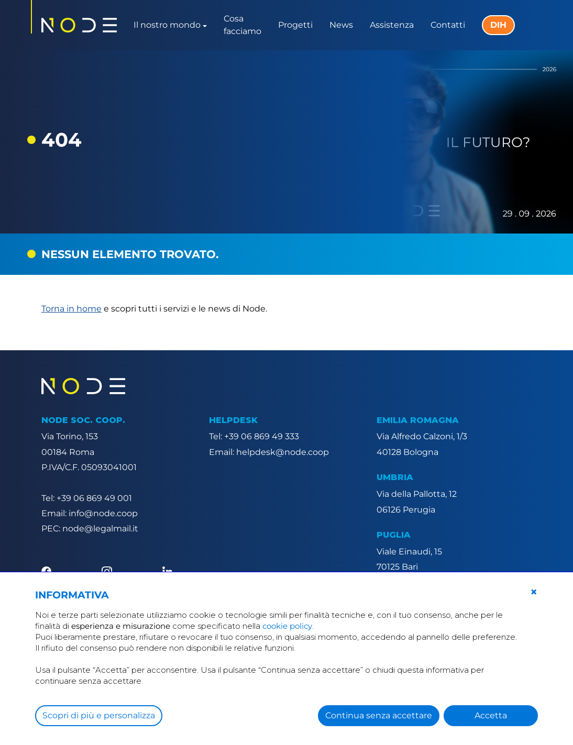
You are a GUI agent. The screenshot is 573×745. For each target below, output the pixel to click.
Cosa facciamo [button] (242, 25)
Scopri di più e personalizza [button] (98, 715)
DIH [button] (498, 25)
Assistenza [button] (392, 25)
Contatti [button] (448, 25)
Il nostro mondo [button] (167, 25)
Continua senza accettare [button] (378, 715)
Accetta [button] (491, 715)
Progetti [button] (295, 25)
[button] (533, 592)
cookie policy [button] (287, 626)
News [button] (341, 25)
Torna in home (71, 309)
